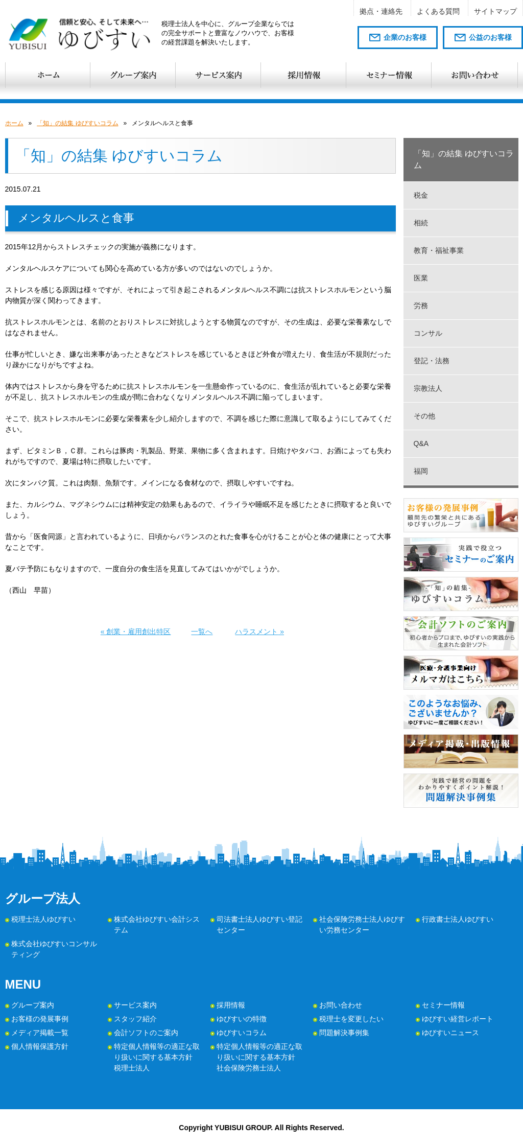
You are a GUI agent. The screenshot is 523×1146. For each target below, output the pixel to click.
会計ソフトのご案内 (146, 1032)
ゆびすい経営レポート (457, 1019)
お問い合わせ (340, 1005)
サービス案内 (135, 1005)
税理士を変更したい (351, 1019)
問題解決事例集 (344, 1032)
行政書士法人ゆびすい (457, 919)
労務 (421, 305)
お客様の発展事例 (39, 1019)
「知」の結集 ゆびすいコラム (77, 123)
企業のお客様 (405, 37)
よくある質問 (438, 11)
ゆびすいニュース (450, 1032)
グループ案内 (32, 1005)
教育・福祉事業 (439, 250)
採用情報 (231, 1005)
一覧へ (201, 631)
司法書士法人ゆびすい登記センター (259, 924)
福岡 (421, 471)
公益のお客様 (490, 37)
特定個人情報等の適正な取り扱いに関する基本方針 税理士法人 (157, 1057)
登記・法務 (431, 361)
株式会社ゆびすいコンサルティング (54, 949)
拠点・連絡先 (381, 11)
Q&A (421, 443)
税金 (421, 195)
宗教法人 (428, 388)
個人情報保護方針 (39, 1046)
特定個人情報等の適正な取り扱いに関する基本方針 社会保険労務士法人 (259, 1057)
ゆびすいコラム (242, 1032)
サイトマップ (495, 11)
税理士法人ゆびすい (43, 919)
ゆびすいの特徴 (242, 1019)
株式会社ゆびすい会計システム (157, 924)
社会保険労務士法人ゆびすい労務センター (362, 924)
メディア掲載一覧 (39, 1032)
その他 (424, 416)
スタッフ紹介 (135, 1019)
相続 (421, 223)
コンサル (428, 333)
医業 (421, 278)
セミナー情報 (443, 1005)
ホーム (14, 123)
